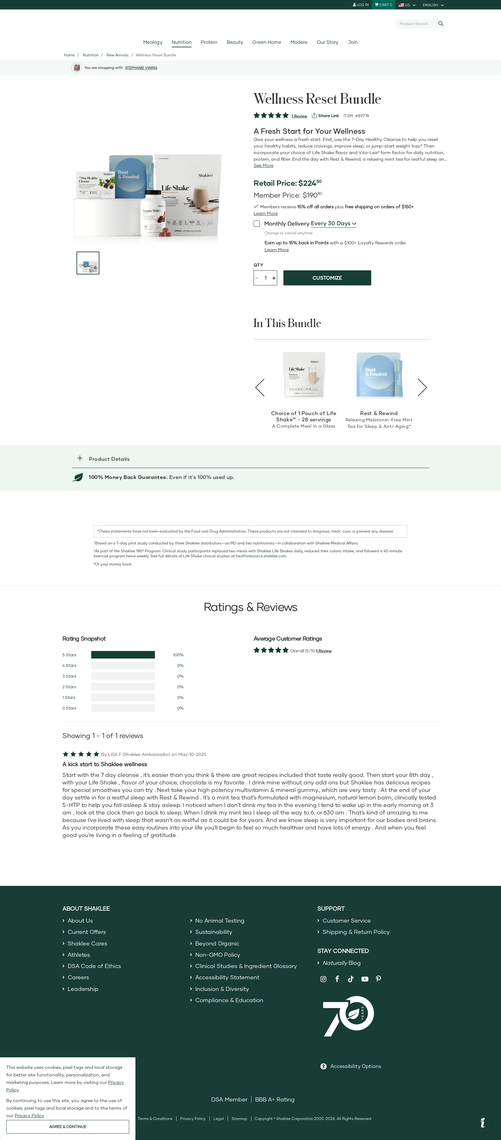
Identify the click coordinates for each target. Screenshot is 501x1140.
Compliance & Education (229, 1000)
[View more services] (325, 116)
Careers (78, 977)
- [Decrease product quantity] (257, 277)
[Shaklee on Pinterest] (378, 979)
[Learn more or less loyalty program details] (277, 249)
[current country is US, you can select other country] (407, 4)
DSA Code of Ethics (94, 965)
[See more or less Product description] (263, 165)
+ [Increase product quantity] (274, 277)
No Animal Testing (220, 920)
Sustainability (213, 931)
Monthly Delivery (281, 223)
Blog (342, 962)
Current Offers (87, 931)
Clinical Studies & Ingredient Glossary (246, 965)
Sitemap (239, 1119)
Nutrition (182, 42)
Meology (152, 42)
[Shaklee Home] (250, 24)
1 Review (299, 116)
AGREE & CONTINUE (67, 1126)
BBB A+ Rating (275, 1099)
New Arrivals (118, 55)
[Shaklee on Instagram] (323, 979)
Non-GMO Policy (217, 954)
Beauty (235, 42)
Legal (219, 1119)
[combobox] (417, 23)
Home (69, 55)
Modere (299, 42)
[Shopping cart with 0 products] (383, 4)
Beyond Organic (217, 943)
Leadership (83, 988)
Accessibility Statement (227, 977)
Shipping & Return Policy (356, 931)
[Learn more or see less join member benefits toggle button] (266, 213)
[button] (250, 459)
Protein (209, 42)
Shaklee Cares (87, 943)
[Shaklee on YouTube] (365, 979)
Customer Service (347, 920)
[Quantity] (265, 278)
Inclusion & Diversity (222, 988)
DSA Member (229, 1099)
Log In (361, 5)
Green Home (266, 42)
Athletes (79, 954)
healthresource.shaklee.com (261, 556)
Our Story (327, 42)
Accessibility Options (355, 1066)
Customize (327, 278)
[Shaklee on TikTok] (351, 975)
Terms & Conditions (155, 1119)
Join (353, 42)
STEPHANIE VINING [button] (141, 67)
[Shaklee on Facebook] (337, 979)
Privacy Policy (193, 1119)
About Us (80, 920)
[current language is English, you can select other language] (434, 4)
